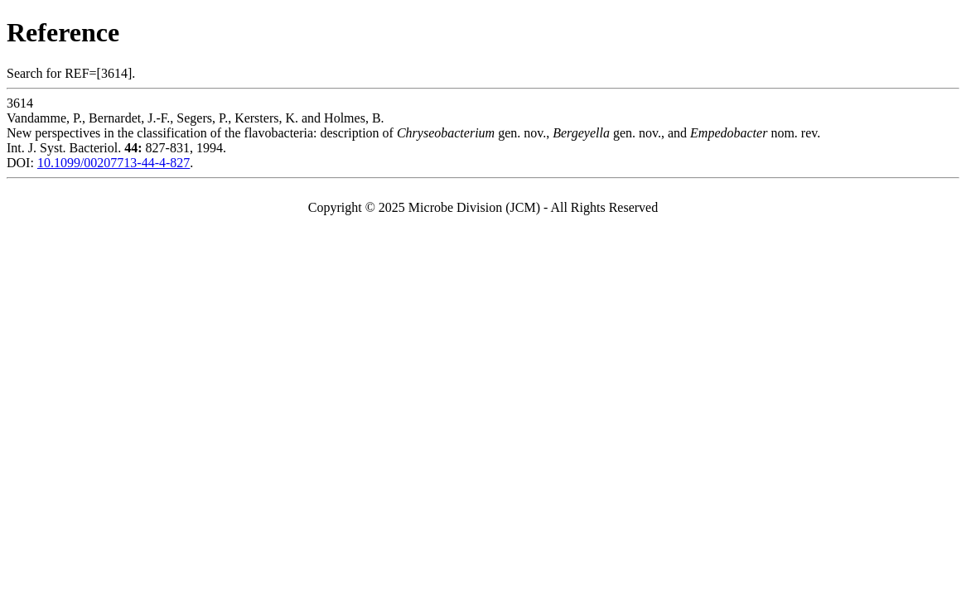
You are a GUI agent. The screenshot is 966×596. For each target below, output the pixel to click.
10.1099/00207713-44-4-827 (113, 163)
